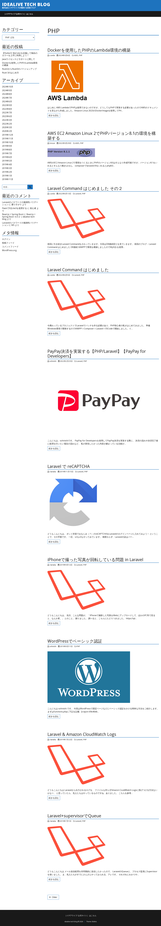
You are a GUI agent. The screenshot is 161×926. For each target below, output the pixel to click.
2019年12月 (7, 134)
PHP (80, 55)
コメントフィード (10, 246)
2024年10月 (7, 86)
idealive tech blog (26, 4)
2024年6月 (7, 101)
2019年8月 (7, 149)
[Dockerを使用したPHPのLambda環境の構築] (103, 81)
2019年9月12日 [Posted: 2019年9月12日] (66, 565)
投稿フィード (8, 242)
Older (53, 897)
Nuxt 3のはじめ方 (10, 72)
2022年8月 (7, 109)
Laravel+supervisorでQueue (74, 815)
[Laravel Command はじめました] (103, 300)
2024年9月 (7, 90)
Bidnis (94, 921)
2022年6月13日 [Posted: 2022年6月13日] (65, 193)
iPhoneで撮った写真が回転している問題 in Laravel (95, 559)
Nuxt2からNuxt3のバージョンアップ (19, 68)
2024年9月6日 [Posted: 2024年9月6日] (64, 55)
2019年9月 (7, 145)
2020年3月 (7, 127)
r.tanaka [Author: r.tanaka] (52, 471)
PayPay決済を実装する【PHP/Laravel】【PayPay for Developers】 (96, 353)
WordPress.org (9, 250)
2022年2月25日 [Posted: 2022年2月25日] (66, 361)
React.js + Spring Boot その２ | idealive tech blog (18, 216)
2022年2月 (7, 123)
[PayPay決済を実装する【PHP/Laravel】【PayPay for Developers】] (103, 400)
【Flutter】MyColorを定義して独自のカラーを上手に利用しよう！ (19, 54)
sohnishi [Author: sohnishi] (52, 361)
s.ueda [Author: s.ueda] (52, 55)
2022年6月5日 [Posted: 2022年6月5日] (64, 275)
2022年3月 (7, 120)
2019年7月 (7, 153)
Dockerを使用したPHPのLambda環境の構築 (19, 64)
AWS (76, 55)
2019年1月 (7, 175)
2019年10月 (7, 142)
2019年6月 (7, 157)
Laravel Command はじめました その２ (85, 188)
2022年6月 (7, 116)
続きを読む (54, 115)
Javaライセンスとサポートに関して (18, 59)
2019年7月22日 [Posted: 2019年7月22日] (66, 739)
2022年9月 (7, 105)
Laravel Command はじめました (78, 269)
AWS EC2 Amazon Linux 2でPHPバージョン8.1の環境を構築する (101, 135)
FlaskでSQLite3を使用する (14, 208)
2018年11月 (7, 179)
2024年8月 (7, 94)
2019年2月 (7, 171)
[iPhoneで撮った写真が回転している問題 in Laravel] (103, 590)
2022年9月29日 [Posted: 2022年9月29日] (65, 143)
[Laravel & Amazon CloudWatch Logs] (103, 764)
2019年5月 (7, 160)
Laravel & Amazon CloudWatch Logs (81, 734)
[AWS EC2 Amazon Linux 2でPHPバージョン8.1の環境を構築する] (103, 152)
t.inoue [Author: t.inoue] (52, 143)
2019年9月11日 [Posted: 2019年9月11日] (66, 646)
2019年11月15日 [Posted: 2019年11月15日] (66, 471)
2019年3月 (7, 168)
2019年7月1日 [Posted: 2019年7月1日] (65, 821)
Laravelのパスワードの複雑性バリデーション (20, 223)
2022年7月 (7, 112)
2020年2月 (7, 131)
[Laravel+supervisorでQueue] (103, 846)
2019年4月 (7, 164)
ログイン (6, 239)
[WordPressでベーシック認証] (103, 677)
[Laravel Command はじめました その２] (103, 218)
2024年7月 (7, 97)
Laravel (78, 193)
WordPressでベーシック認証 (74, 641)
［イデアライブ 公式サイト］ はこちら (18, 14)
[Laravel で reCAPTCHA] (103, 502)
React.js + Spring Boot (12, 214)
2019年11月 (7, 138)
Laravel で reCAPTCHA (68, 466)
